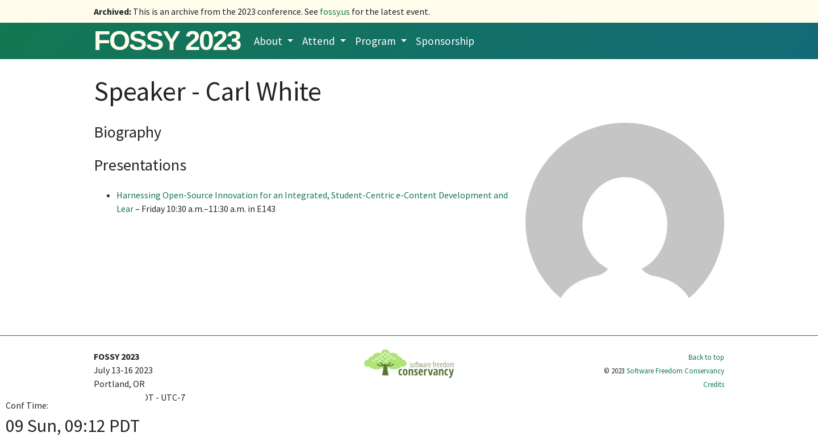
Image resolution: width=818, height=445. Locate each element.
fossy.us (335, 11)
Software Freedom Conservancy (675, 370)
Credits (713, 384)
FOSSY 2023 (167, 41)
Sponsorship (445, 41)
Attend (319, 41)
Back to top (706, 356)
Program (376, 41)
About (269, 41)
